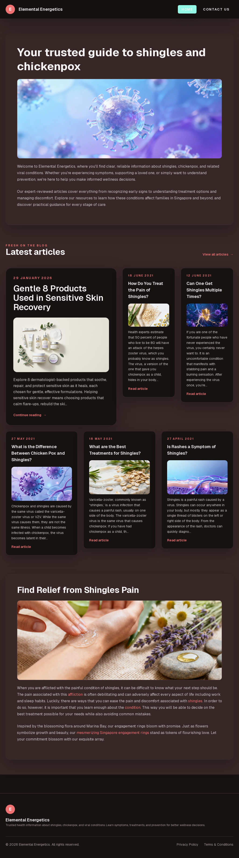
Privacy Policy (187, 844)
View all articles (218, 254)
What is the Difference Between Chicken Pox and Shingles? (38, 453)
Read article (138, 389)
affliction (75, 694)
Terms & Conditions (218, 844)
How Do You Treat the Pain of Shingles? (145, 290)
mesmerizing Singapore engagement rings (113, 732)
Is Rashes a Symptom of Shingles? (191, 450)
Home (187, 9)
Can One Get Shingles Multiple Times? (204, 290)
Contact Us (216, 9)
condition (133, 707)
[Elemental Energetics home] (34, 9)
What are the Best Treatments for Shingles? (115, 450)
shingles (195, 701)
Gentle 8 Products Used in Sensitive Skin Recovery (58, 298)
